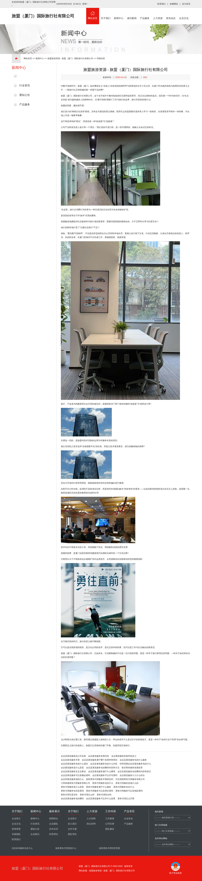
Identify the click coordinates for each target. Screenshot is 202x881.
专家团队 (16, 834)
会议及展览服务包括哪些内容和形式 (134, 771)
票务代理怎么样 (87, 794)
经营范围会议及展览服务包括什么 (135, 764)
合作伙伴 (53, 829)
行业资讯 (24, 85)
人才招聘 (91, 818)
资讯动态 (170, 13)
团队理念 (72, 834)
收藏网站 (174, 4)
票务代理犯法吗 (104, 794)
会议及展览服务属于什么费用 (101, 771)
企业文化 (183, 13)
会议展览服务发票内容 (98, 756)
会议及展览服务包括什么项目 (74, 764)
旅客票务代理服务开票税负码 (99, 779)
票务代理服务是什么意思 (72, 787)
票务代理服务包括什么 (102, 783)
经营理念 (53, 834)
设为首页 (186, 4)
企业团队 (53, 824)
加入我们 (72, 824)
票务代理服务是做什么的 (127, 783)
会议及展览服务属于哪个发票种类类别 (99, 760)
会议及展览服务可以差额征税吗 (75, 775)
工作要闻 (109, 818)
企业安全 (128, 818)
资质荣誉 (16, 829)
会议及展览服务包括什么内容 (103, 764)
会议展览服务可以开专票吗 (104, 775)
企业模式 (35, 834)
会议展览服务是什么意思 (72, 767)
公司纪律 (109, 824)
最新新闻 (24, 75)
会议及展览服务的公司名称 (73, 756)
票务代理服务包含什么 (123, 787)
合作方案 (72, 829)
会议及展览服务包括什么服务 (133, 760)
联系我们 (161, 4)
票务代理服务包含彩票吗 (72, 791)
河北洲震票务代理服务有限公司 (130, 779)
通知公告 (24, 94)
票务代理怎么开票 (126, 798)
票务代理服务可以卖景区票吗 (99, 791)
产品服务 (144, 13)
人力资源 (157, 13)
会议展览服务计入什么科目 (132, 775)
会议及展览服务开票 (70, 760)
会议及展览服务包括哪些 (72, 798)
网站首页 (92, 13)
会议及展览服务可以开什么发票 (100, 798)
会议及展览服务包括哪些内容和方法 (102, 767)
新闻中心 (118, 13)
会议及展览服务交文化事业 (73, 771)
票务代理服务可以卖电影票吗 (129, 791)
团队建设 (109, 829)
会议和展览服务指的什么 (72, 779)
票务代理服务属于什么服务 (98, 787)
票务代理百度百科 (69, 794)
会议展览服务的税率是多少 (123, 756)
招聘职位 (53, 818)
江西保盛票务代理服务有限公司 (75, 783)
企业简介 (16, 818)
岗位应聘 (91, 824)
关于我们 (105, 13)
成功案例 (131, 13)
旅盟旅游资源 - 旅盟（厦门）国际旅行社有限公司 (70, 58)
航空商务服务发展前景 (132, 767)
